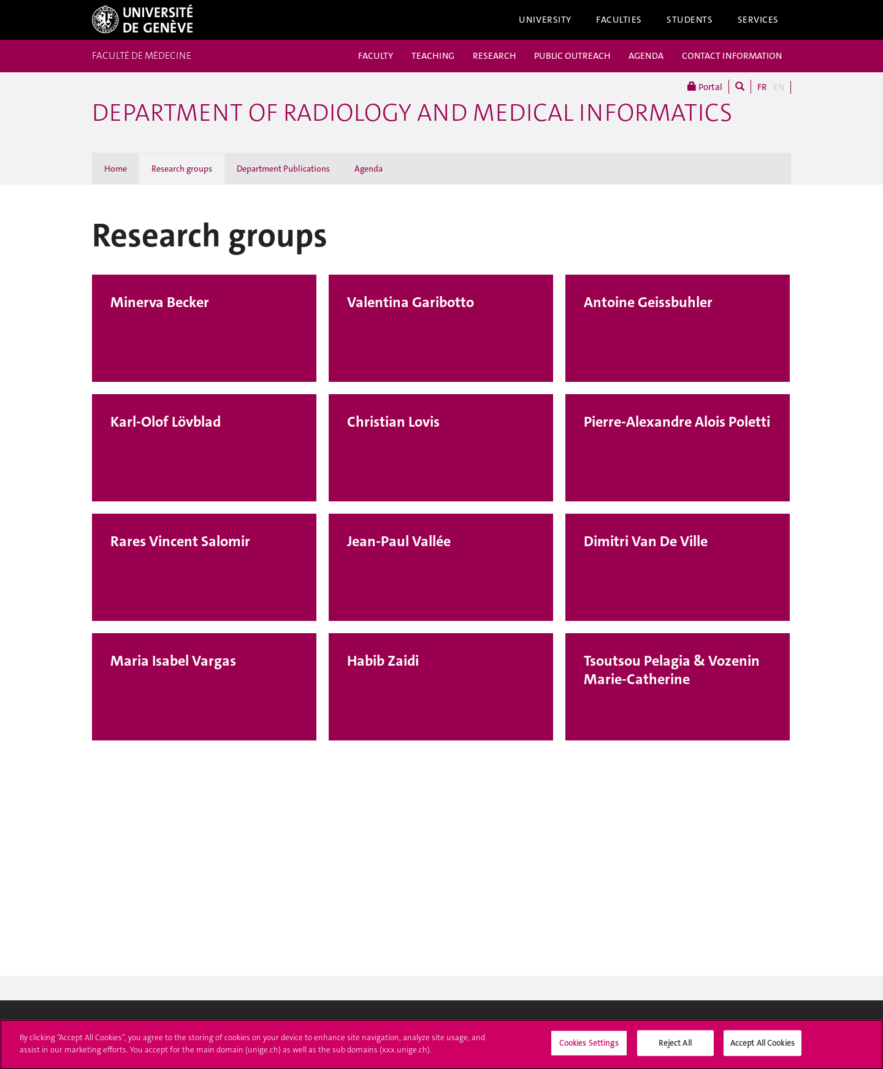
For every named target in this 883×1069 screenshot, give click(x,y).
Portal (704, 86)
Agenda (368, 168)
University (545, 19)
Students (690, 19)
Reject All (675, 1048)
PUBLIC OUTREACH (572, 56)
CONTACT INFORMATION (732, 56)
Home (115, 168)
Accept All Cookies (762, 1048)
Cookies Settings (589, 1048)
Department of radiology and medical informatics (412, 113)
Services (758, 19)
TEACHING (432, 56)
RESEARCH (494, 56)
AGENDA (646, 56)
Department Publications (283, 168)
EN (778, 87)
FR (762, 87)
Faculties (619, 19)
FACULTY (375, 56)
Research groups (181, 168)
